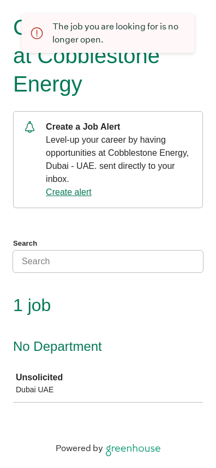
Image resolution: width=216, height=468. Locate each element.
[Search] (108, 261)
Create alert (69, 192)
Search (25, 243)
